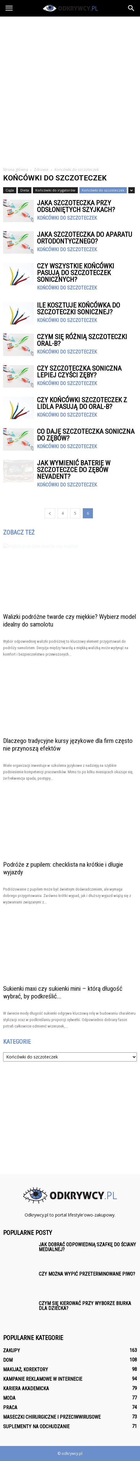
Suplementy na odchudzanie (36, 1426)
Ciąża (10, 190)
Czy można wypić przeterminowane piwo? (87, 1274)
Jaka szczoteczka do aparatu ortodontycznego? (84, 238)
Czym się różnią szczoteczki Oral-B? (82, 340)
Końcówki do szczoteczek (103, 190)
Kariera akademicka (26, 1388)
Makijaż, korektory (25, 1369)
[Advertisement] (70, 89)
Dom (8, 1360)
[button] (131, 8)
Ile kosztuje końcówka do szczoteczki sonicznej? (78, 308)
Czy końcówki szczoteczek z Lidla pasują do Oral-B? (82, 403)
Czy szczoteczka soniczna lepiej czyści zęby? (79, 372)
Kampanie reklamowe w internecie (42, 1379)
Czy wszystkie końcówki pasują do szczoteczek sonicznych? (75, 272)
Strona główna (15, 169)
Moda (9, 1398)
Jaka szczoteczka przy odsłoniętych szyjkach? (76, 206)
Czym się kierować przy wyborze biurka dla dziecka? (85, 1305)
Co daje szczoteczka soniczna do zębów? (85, 435)
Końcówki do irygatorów (55, 190)
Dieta (24, 190)
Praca (10, 1407)
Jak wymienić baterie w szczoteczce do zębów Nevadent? (73, 469)
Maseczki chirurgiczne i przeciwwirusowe (52, 1417)
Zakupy (11, 1350)
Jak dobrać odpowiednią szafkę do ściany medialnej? (87, 1247)
